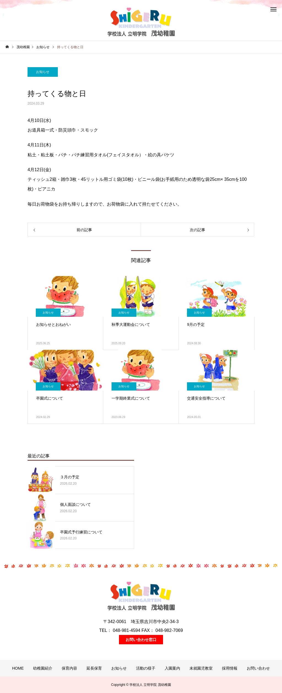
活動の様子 (145, 668)
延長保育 (94, 668)
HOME (18, 668)
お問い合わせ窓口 (141, 639)
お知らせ (42, 72)
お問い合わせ (258, 668)
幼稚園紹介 (42, 668)
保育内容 (69, 668)
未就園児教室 (201, 668)
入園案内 (172, 668)
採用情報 (229, 668)
